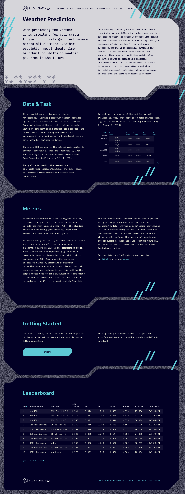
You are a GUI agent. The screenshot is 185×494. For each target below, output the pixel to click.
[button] (129, 9)
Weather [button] (60, 9)
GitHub (105, 259)
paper (126, 259)
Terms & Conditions (149, 481)
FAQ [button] (121, 9)
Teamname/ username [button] (36, 406)
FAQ (131, 481)
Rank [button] (24, 406)
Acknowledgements (110, 481)
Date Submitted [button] (155, 406)
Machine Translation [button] (77, 9)
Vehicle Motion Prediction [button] (103, 9)
